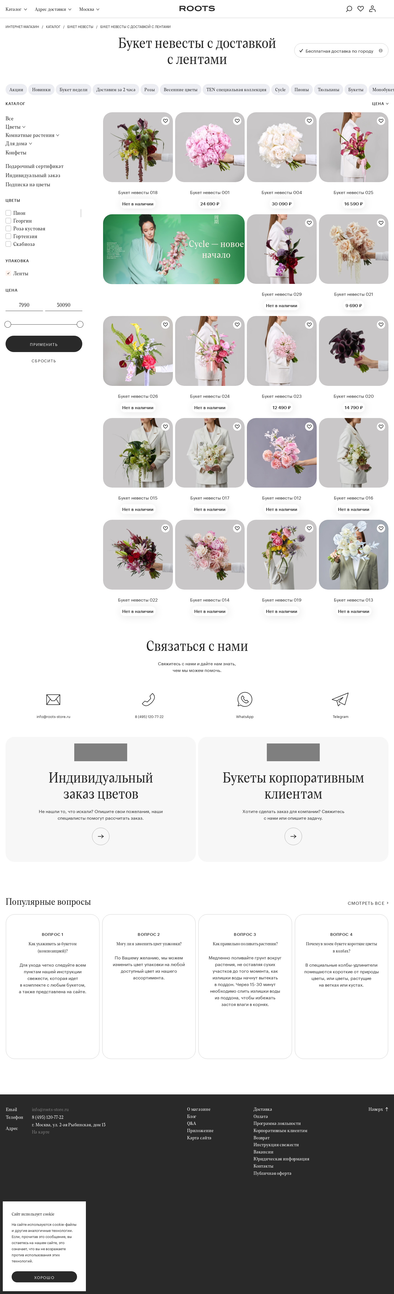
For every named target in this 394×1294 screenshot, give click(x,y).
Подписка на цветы (28, 184)
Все (10, 118)
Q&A (191, 1123)
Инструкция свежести (276, 1144)
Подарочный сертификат (34, 166)
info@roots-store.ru (53, 716)
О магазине (198, 1109)
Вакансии (263, 1152)
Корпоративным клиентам (280, 1130)
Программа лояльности (277, 1123)
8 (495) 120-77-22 (149, 716)
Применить (44, 344)
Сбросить (44, 360)
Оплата (261, 1116)
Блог (191, 1116)
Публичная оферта (272, 1173)
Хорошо (44, 1277)
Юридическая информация (281, 1158)
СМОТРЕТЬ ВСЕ (366, 902)
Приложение (200, 1130)
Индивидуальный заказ (33, 175)
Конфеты (16, 152)
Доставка (263, 1109)
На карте (41, 1132)
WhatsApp (245, 716)
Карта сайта (199, 1137)
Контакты (263, 1166)
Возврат (262, 1137)
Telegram (341, 716)
